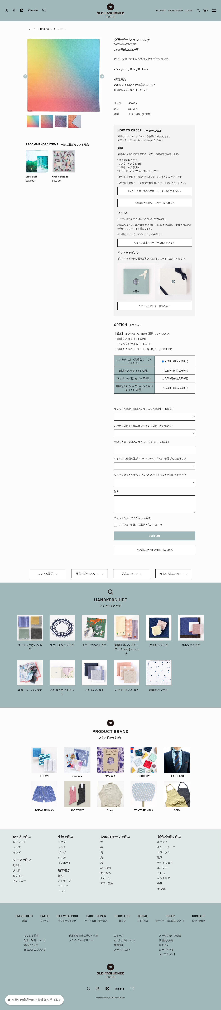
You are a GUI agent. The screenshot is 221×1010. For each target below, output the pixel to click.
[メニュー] (212, 10)
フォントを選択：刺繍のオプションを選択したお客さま (144, 409)
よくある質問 (47, 573)
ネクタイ (162, 842)
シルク (62, 847)
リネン (62, 842)
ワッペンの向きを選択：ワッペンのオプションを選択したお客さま (150, 475)
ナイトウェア (165, 862)
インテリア (163, 878)
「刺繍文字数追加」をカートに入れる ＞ (154, 202)
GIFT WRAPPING (67, 918)
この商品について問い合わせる (155, 550)
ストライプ (64, 880)
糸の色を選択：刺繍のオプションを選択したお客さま (143, 425)
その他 (161, 888)
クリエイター (60, 29)
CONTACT (198, 918)
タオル (62, 857)
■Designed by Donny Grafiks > (131, 69)
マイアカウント (167, 954)
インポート (64, 862)
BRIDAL (142, 918)
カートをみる (166, 949)
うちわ (161, 873)
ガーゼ (62, 852)
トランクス (163, 852)
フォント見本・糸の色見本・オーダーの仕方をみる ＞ (154, 191)
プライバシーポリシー (81, 940)
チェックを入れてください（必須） (133, 518)
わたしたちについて (125, 940)
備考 (116, 491)
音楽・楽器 (106, 883)
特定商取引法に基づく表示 (83, 935)
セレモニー (19, 880)
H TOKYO (44, 29)
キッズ (17, 852)
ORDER (170, 918)
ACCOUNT (161, 10)
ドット (62, 891)
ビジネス (18, 875)
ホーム (32, 29)
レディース (19, 842)
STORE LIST (122, 918)
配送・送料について (89, 573)
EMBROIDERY (24, 918)
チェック (63, 886)
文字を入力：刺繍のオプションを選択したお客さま (142, 442)
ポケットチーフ (166, 847)
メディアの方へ (122, 949)
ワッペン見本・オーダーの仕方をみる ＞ (154, 242)
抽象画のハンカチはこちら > (130, 89)
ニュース (119, 935)
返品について (131, 573)
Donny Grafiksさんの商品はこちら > (134, 84)
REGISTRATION (175, 10)
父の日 (17, 870)
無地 (60, 875)
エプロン (162, 867)
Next (101, 75)
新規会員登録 (166, 940)
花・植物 (105, 867)
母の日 (17, 865)
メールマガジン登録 (170, 935)
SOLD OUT (154, 536)
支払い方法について (173, 573)
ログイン (164, 945)
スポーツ (105, 878)
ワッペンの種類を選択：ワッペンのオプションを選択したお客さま (150, 458)
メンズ (17, 847)
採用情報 (119, 945)
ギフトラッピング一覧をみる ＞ (155, 306)
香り (159, 883)
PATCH (44, 918)
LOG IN (189, 10)
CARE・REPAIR (96, 918)
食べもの (105, 873)
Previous (25, 75)
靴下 (159, 857)
